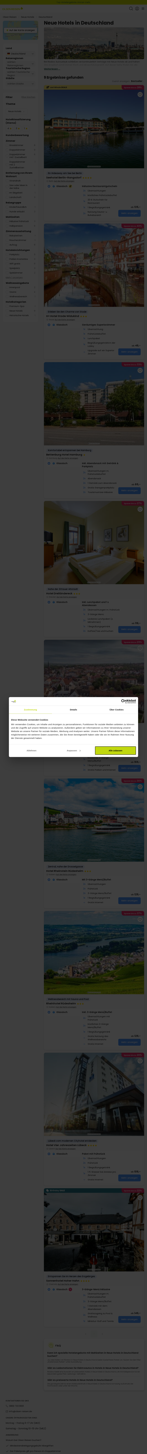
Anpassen (74, 750)
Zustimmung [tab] (30, 709)
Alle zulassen (115, 750)
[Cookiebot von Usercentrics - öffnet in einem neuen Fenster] (123, 701)
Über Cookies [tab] (117, 709)
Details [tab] (73, 709)
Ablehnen (31, 750)
